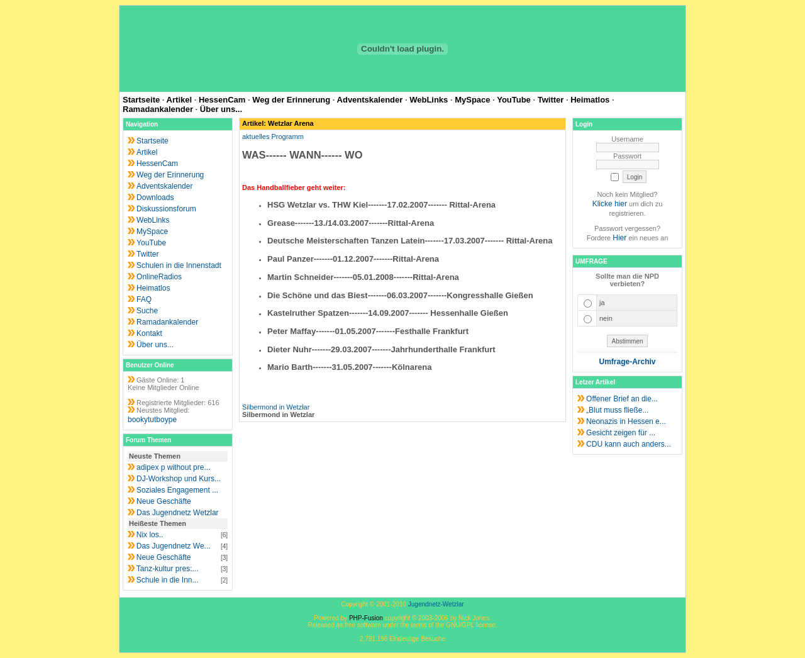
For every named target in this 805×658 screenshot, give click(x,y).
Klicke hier (609, 203)
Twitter (551, 99)
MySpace (472, 99)
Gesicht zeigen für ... (620, 432)
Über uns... (221, 109)
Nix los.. (150, 534)
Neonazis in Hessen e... (626, 421)
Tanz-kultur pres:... (167, 568)
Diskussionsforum (166, 208)
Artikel (179, 99)
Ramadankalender (158, 109)
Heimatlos (589, 99)
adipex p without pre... (173, 467)
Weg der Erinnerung (291, 99)
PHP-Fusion (366, 618)
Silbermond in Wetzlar (275, 407)
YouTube (514, 99)
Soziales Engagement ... (177, 490)
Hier (619, 237)
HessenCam (222, 99)
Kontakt (149, 333)
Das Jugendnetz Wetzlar (177, 512)
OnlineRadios (159, 276)
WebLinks (428, 99)
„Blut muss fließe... (617, 410)
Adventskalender (370, 99)
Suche (147, 310)
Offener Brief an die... (622, 398)
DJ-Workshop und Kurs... (178, 478)
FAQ (144, 299)
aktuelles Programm (273, 136)
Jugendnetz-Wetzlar (436, 604)
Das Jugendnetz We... (173, 546)
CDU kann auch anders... (628, 444)
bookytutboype (152, 419)
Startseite (141, 99)
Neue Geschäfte (163, 501)
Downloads (155, 197)
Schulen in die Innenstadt (178, 265)
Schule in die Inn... (167, 580)
